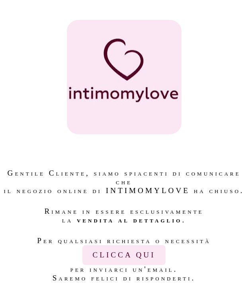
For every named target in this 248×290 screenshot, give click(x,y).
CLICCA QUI (123, 255)
